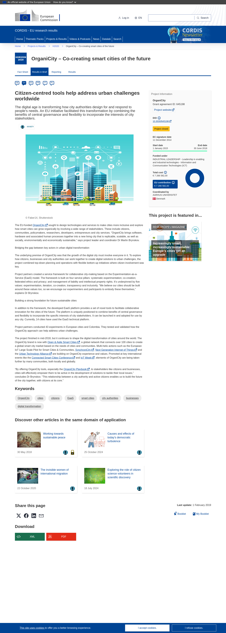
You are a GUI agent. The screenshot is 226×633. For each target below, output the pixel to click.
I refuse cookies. (194, 628)
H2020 (56, 46)
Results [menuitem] (72, 72)
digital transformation (29, 406)
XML (32, 536)
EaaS (70, 398)
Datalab (106, 39)
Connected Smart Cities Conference (53, 357)
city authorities (110, 398)
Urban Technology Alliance (34, 353)
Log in (123, 17)
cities (40, 398)
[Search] (202, 17)
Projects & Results (56, 39)
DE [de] (17, 83)
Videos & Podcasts (79, 39)
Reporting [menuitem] (56, 72)
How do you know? (64, 2)
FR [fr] (38, 83)
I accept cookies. (147, 628)
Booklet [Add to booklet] (180, 513)
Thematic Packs (35, 39)
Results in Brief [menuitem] (39, 72)
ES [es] (31, 83)
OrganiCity (39, 225)
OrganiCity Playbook (76, 369)
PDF (63, 536)
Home (19, 39)
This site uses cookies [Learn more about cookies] (32, 628)
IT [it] (45, 83)
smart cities (87, 398)
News (96, 39)
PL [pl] (52, 83)
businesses (132, 398)
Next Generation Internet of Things (115, 350)
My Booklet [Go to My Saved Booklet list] (201, 513)
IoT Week (87, 357)
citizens (55, 398)
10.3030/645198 (161, 121)
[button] (138, 17)
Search (117, 39)
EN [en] (24, 83)
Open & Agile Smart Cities (63, 342)
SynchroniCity (83, 350)
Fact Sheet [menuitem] (22, 72)
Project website (163, 110)
